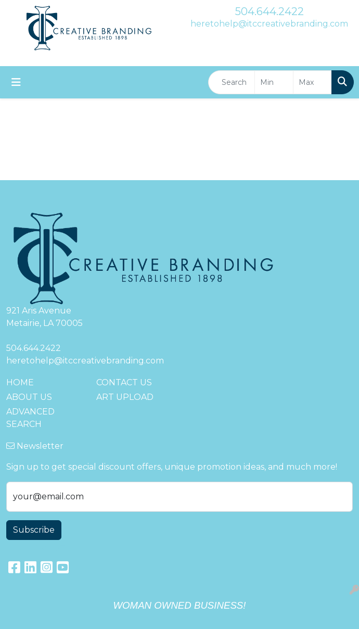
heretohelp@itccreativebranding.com (269, 24)
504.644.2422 (269, 11)
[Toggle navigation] (16, 82)
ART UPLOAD (124, 397)
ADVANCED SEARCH (30, 418)
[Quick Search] (231, 82)
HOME (20, 382)
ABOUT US (29, 397)
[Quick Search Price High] (312, 82)
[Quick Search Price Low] (273, 82)
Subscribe (34, 530)
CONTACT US (124, 382)
